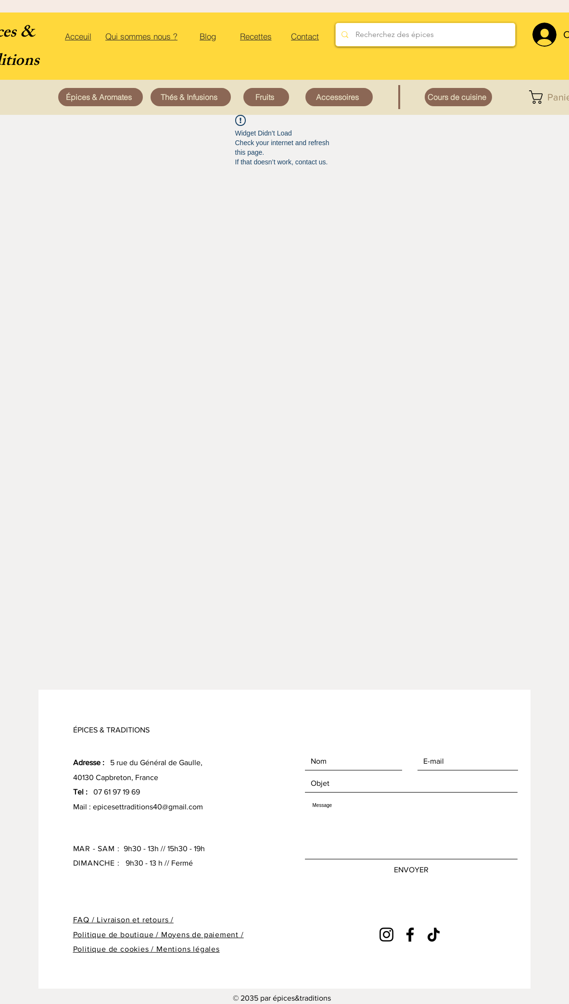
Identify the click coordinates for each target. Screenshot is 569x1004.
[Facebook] (410, 934)
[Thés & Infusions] (191, 97)
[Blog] (208, 36)
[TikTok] (433, 934)
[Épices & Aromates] (100, 97)
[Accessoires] (339, 97)
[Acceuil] (78, 36)
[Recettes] (256, 36)
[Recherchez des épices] (425, 34)
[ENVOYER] (411, 870)
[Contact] (305, 36)
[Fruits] (266, 97)
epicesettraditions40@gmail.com (148, 807)
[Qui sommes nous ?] (141, 36)
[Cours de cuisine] (458, 97)
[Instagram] (386, 934)
